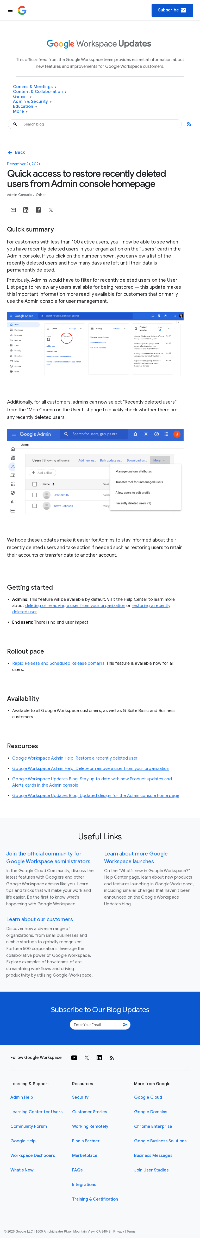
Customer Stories (89, 1112)
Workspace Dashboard (32, 1155)
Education (25, 106)
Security (80, 1097)
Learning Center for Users (36, 1112)
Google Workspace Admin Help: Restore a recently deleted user (75, 758)
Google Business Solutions (160, 1141)
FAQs (77, 1170)
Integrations (84, 1184)
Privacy (118, 1231)
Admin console (20, 195)
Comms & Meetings (35, 86)
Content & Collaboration (39, 91)
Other (41, 195)
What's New (22, 1170)
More (20, 111)
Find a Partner (86, 1141)
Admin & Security (32, 101)
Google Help (23, 1141)
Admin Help (21, 1097)
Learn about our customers (39, 919)
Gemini (22, 96)
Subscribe (172, 10)
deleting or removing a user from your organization (75, 605)
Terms (131, 1231)
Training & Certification (95, 1199)
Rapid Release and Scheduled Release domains (58, 663)
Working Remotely (90, 1126)
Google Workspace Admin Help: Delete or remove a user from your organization (90, 768)
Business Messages (153, 1155)
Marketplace (84, 1155)
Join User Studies (151, 1170)
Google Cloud (148, 1097)
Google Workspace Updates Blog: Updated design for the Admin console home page (95, 795)
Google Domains (150, 1112)
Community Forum (28, 1126)
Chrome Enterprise (153, 1126)
